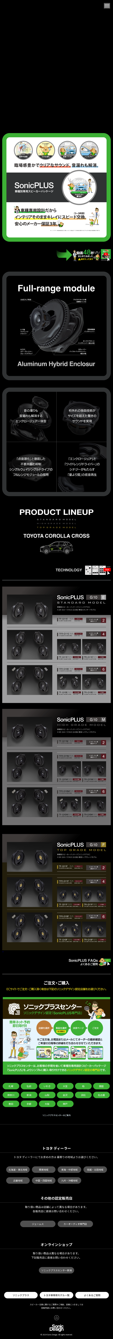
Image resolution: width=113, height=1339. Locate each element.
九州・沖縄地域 (69, 1180)
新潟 (29, 1095)
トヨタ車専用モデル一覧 (56, 1295)
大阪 (47, 1104)
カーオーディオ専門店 (75, 1224)
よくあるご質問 (92, 1295)
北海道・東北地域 (18, 1169)
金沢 (65, 1095)
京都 (29, 1104)
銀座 (101, 1086)
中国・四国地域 (43, 1180)
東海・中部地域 (69, 1169)
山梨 (47, 1095)
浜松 (83, 1095)
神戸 (65, 1104)
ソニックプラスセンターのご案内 (56, 1115)
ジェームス (38, 1224)
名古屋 (101, 1095)
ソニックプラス (21, 1295)
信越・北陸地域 (95, 1169)
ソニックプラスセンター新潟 (56, 1270)
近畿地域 (18, 1180)
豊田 (11, 1104)
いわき (47, 1086)
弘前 (29, 1086)
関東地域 (43, 1169)
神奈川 (10, 1095)
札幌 (11, 1086)
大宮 (65, 1086)
